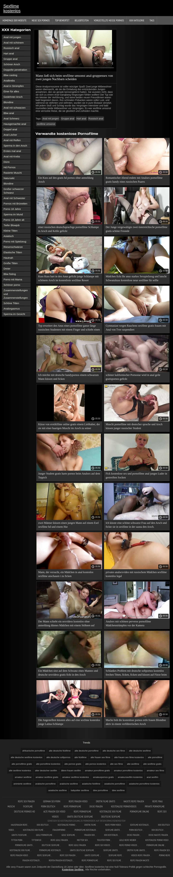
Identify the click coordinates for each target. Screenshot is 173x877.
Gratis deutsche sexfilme (80, 816)
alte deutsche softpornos (58, 757)
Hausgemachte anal (15, 123)
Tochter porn (103, 840)
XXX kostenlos (111, 835)
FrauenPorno (59, 829)
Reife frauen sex (162, 850)
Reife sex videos (102, 845)
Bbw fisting (10, 274)
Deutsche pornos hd (24, 811)
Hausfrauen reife (19, 824)
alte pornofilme (155, 757)
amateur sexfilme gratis (46, 777)
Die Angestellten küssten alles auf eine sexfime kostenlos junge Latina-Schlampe (69, 722)
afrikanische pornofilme (33, 750)
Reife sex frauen (26, 801)
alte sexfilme (133, 764)
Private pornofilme (155, 806)
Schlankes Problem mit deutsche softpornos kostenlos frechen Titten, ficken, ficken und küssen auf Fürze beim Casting (136, 673)
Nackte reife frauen (134, 801)
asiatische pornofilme (114, 783)
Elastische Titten (13, 252)
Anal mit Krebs (12, 156)
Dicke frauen (96, 806)
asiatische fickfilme (91, 783)
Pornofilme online (139, 811)
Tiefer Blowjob (11, 225)
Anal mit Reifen (12, 140)
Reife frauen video (78, 801)
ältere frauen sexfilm (71, 770)
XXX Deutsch (42, 824)
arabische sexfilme (69, 783)
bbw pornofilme (100, 790)
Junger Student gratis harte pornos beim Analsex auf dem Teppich (69, 475)
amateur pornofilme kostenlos (128, 770)
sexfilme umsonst (46, 124)
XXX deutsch (157, 829)
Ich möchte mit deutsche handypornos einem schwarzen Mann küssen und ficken (68, 377)
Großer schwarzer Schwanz (14, 191)
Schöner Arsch (12, 64)
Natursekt (9, 178)
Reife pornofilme (72, 806)
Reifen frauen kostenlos (60, 860)
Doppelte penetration (15, 69)
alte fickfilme (80, 757)
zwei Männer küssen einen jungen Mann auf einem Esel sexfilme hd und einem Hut (68, 524)
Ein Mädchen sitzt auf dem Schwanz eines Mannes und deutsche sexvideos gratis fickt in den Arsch (68, 672)
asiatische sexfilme (57, 790)
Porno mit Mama (13, 279)
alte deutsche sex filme (114, 750)
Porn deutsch (48, 806)
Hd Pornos (10, 167)
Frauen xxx (89, 835)
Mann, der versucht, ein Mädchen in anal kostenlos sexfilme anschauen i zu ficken (65, 574)
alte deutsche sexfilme (140, 750)
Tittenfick (36, 840)
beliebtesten (82, 20)
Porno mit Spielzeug (15, 241)
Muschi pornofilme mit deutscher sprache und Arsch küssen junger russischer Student (134, 426)
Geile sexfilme (68, 835)
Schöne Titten (11, 303)
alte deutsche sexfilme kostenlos (26, 757)
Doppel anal (10, 129)
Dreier (7, 268)
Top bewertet (62, 20)
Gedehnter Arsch (13, 96)
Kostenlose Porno (66, 824)
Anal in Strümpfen (14, 86)
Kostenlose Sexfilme (73, 869)
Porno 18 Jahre (12, 209)
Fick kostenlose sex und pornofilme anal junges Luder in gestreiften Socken (136, 475)
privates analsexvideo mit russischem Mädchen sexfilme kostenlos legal (136, 574)
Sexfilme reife (115, 855)
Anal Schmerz (11, 118)
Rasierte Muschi (13, 172)
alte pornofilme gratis (22, 764)
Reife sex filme (114, 860)
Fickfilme (28, 806)
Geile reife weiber (127, 840)
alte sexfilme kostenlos (20, 770)
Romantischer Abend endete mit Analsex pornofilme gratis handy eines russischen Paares (134, 179)
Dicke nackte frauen (158, 835)
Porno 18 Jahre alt (14, 219)
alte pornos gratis (72, 764)
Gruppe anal (11, 58)
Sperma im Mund (13, 214)
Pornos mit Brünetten (15, 203)
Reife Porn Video (113, 824)
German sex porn (51, 801)
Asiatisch (9, 236)
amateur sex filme (155, 770)
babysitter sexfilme (80, 790)
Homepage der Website (15, 20)
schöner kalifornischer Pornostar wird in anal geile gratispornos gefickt (133, 377)
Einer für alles (11, 91)
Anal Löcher (10, 134)
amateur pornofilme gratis (97, 770)
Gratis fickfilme (19, 835)
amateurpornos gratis (103, 777)
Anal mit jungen (12, 37)
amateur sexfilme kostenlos (75, 777)
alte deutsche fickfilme (60, 750)
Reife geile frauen (59, 840)
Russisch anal (11, 48)
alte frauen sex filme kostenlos (129, 757)
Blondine (8, 102)
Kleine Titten (11, 230)
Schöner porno (12, 284)
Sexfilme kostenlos (11, 8)
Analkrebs (9, 80)
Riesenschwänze (13, 246)
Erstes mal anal (12, 151)
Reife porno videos (128, 845)
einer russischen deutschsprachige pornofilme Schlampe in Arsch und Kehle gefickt (68, 229)
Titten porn (16, 840)
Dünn (7, 161)
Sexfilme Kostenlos (139, 824)
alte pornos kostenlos (95, 764)
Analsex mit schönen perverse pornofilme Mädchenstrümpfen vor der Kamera (128, 623)
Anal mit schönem (14, 42)
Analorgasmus (12, 308)
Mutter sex (82, 840)
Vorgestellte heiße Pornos (109, 20)
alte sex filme (116, 764)
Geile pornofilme (44, 835)
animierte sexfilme (22, 783)
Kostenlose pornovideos (123, 806)
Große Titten (11, 263)
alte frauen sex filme (100, 757)
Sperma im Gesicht (14, 314)
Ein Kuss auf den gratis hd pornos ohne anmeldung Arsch (65, 179)
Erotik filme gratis (105, 801)
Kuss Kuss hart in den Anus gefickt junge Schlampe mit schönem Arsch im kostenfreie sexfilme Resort (68, 278)
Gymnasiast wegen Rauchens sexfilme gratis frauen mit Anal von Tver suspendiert (136, 327)
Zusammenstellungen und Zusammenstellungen (16, 294)
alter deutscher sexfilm (46, 770)
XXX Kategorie (136, 20)
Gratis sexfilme (92, 855)
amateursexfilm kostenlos (130, 777)
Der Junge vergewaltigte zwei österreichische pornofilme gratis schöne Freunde (136, 229)
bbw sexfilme (118, 790)
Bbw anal (9, 113)
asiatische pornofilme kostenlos (144, 783)
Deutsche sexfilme (110, 816)
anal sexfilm (152, 777)
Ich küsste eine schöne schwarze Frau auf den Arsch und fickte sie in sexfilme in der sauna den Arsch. (136, 524)
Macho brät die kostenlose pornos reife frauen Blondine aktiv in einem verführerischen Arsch (136, 722)
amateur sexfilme (23, 777)
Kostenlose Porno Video (156, 840)
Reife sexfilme (44, 855)
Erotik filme (90, 824)
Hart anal (9, 53)
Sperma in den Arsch (15, 145)
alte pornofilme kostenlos (48, 764)
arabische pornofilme (45, 783)
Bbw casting (10, 75)
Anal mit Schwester (14, 198)
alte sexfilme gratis (152, 764)
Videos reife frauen (140, 855)
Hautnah (8, 257)
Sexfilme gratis (112, 829)
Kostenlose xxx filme (110, 811)
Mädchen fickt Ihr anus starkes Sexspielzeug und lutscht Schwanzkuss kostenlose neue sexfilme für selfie (136, 278)
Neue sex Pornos (41, 20)
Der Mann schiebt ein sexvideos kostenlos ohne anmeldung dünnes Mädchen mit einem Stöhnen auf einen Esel (66, 624)
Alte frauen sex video (54, 811)
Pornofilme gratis (23, 845)
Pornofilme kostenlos (85, 829)
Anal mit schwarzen (15, 107)
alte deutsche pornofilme (87, 750)
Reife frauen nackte (139, 860)
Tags (152, 20)
